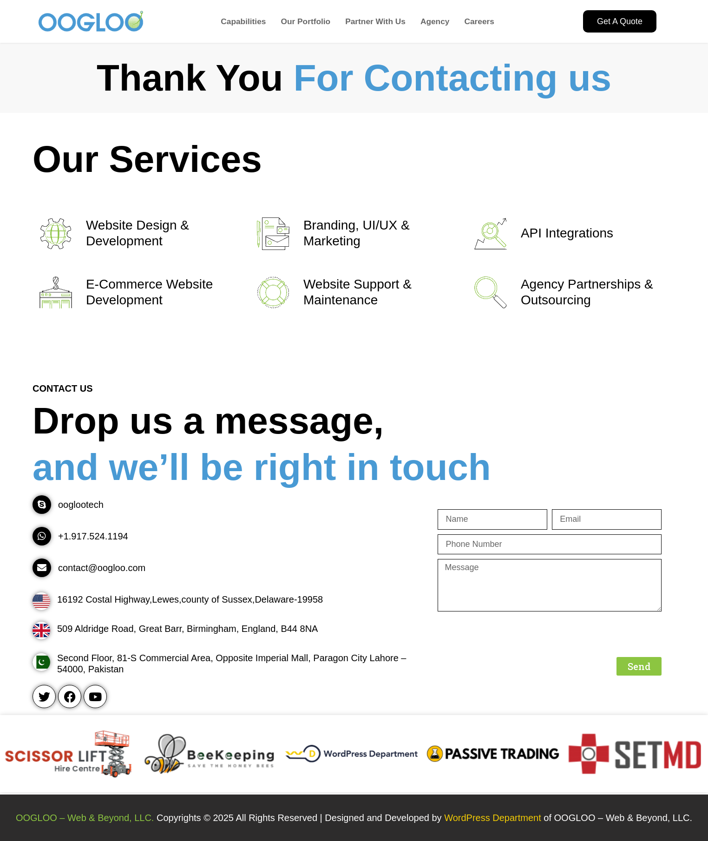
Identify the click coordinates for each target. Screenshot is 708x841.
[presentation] (508, 634)
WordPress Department (494, 818)
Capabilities (243, 21)
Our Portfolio (305, 21)
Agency (435, 21)
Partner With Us (375, 21)
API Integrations (567, 233)
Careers (479, 21)
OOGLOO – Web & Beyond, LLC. (85, 818)
